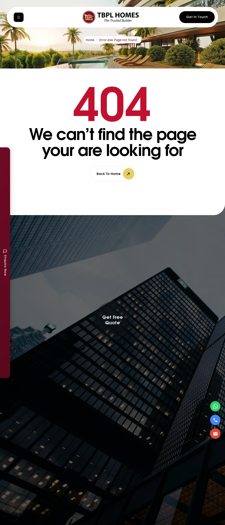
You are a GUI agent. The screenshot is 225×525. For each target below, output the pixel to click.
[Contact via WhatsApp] (215, 406)
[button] (112, 319)
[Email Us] (215, 434)
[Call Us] (215, 420)
